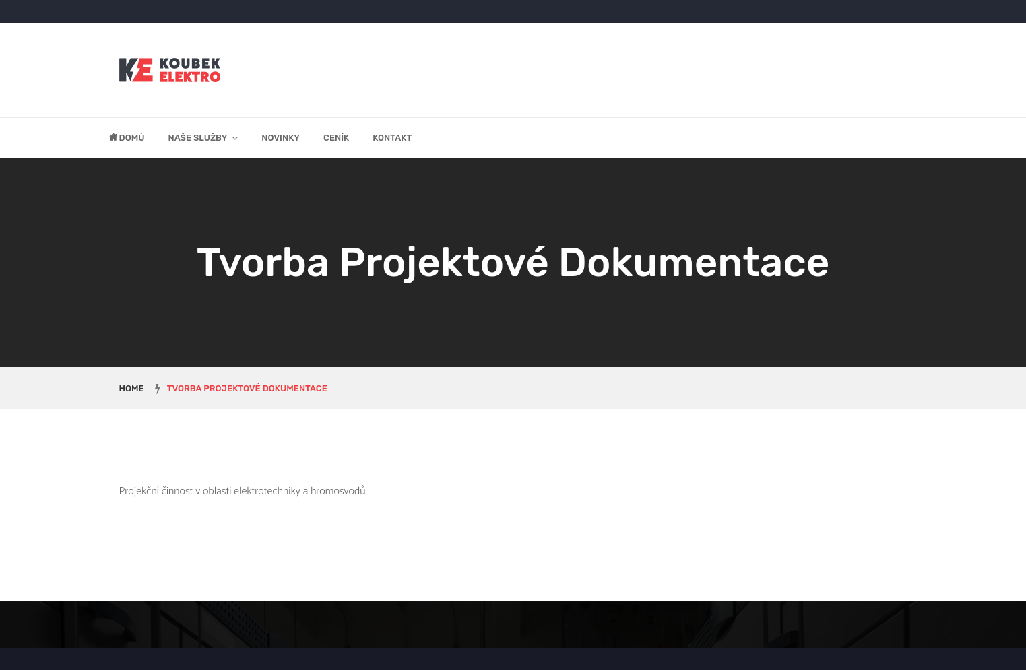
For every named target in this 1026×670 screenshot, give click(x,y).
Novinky (280, 138)
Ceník (336, 138)
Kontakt (392, 138)
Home (131, 388)
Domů (132, 138)
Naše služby (198, 138)
